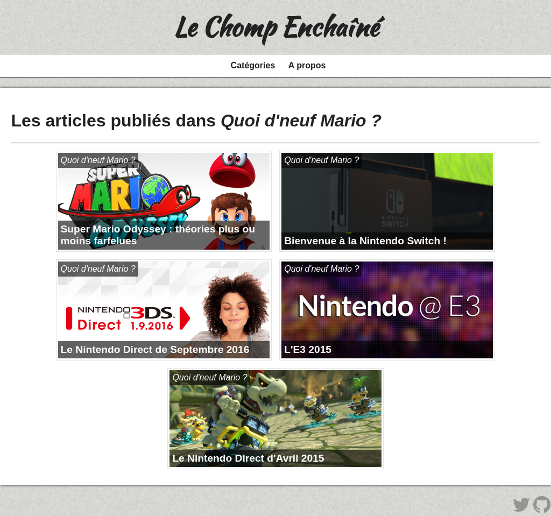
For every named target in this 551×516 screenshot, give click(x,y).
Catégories (253, 65)
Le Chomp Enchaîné (275, 27)
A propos (307, 65)
